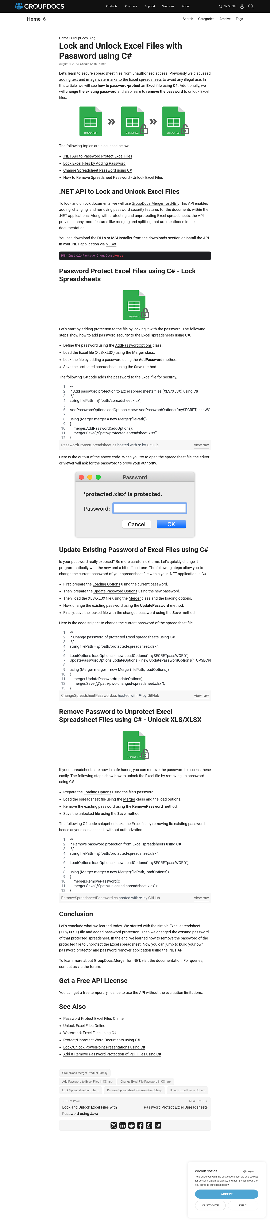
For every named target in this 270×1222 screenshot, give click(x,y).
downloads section (164, 238)
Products (111, 6)
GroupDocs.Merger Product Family (84, 1073)
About (186, 6)
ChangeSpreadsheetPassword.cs (89, 695)
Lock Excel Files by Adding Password (94, 163)
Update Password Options (115, 591)
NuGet (111, 244)
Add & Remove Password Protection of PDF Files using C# (112, 1054)
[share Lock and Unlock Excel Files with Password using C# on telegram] (158, 1126)
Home (33, 19)
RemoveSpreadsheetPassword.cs (90, 898)
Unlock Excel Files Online (84, 1025)
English (224, 6)
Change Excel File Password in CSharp (145, 1081)
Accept (227, 1194)
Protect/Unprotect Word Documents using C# (101, 1040)
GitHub (152, 445)
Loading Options (106, 584)
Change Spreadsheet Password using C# (97, 170)
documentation (72, 228)
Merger (138, 352)
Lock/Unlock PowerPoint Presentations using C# (104, 1047)
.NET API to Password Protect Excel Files (97, 156)
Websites (168, 6)
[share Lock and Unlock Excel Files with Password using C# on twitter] (114, 1126)
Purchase (131, 6)
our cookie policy (219, 1184)
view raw (201, 445)
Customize (210, 1205)
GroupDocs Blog (83, 38)
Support (150, 6)
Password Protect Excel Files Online (93, 1018)
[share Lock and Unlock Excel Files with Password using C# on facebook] (140, 1126)
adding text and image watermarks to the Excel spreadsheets (110, 79)
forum (95, 966)
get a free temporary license (97, 992)
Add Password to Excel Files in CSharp (87, 1081)
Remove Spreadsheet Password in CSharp (134, 1090)
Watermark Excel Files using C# (89, 1033)
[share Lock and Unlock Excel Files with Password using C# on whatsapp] (149, 1126)
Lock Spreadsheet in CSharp (80, 1090)
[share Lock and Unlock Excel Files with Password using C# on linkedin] (122, 1126)
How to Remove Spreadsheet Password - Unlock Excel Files (113, 177)
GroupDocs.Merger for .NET (155, 203)
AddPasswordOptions (133, 345)
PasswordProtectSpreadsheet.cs (89, 445)
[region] (135, 412)
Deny (243, 1205)
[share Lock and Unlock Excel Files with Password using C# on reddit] (131, 1126)
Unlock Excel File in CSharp (187, 1090)
